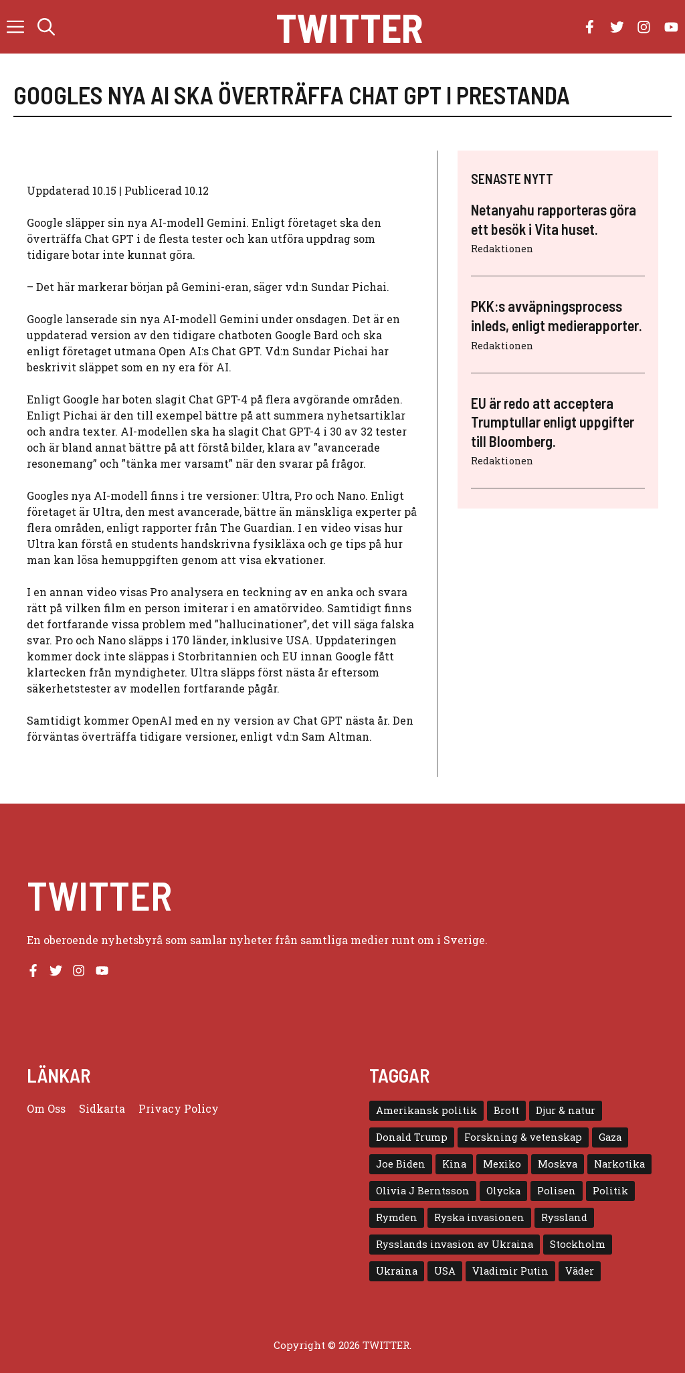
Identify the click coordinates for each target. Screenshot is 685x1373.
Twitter (349, 27)
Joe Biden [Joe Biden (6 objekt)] (400, 1164)
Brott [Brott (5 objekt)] (506, 1110)
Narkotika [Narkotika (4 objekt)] (619, 1164)
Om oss (46, 1108)
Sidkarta (102, 1108)
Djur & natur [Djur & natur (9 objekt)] (565, 1110)
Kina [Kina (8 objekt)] (454, 1164)
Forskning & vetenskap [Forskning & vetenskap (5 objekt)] (523, 1137)
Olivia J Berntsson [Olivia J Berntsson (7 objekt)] (423, 1190)
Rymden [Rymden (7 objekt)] (396, 1217)
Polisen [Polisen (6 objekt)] (556, 1190)
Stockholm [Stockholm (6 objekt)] (577, 1244)
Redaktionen (502, 248)
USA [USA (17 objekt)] (445, 1271)
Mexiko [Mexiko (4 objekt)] (502, 1164)
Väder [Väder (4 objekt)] (579, 1271)
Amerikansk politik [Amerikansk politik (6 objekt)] (426, 1110)
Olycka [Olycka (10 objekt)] (503, 1190)
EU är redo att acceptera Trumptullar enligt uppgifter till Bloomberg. (552, 422)
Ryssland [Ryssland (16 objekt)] (564, 1217)
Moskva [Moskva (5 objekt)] (557, 1164)
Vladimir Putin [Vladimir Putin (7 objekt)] (510, 1271)
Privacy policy (178, 1108)
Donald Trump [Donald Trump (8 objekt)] (412, 1137)
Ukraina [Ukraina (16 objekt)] (396, 1271)
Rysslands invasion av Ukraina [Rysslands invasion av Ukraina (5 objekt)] (454, 1244)
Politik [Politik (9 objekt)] (610, 1190)
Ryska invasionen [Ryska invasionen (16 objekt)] (479, 1217)
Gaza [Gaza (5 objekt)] (610, 1137)
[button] (46, 27)
